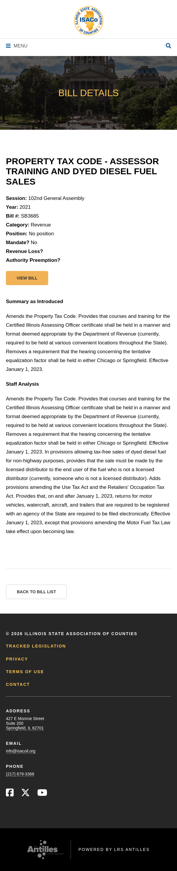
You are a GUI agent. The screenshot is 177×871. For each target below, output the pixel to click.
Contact (18, 684)
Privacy (17, 659)
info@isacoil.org (20, 751)
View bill (27, 278)
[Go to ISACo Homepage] (88, 20)
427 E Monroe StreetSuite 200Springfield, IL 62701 (25, 723)
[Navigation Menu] (16, 46)
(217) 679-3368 (20, 774)
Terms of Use (25, 671)
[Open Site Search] (168, 46)
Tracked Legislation (36, 646)
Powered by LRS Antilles (114, 849)
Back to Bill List (36, 591)
